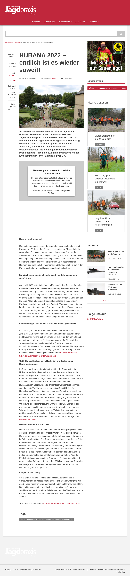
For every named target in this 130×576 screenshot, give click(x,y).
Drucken (12, 76)
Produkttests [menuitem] (64, 22)
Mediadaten (120, 572)
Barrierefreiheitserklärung (114, 569)
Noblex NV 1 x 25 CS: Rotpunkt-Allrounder (115, 287)
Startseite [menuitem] (36, 22)
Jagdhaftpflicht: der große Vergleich (105, 137)
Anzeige (18, 43)
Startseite (9, 43)
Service (100, 144)
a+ (14, 80)
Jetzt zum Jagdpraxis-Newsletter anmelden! (107, 88)
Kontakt (93, 569)
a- (11, 81)
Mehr (105, 301)
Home (100, 569)
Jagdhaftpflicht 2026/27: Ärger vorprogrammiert (103, 221)
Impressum (59, 569)
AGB (67, 569)
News (98, 187)
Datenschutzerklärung (80, 569)
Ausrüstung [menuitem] (49, 22)
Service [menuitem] (93, 22)
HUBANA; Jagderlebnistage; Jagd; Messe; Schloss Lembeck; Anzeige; (46, 519)
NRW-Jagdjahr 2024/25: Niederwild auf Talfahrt (105, 178)
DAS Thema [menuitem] (80, 22)
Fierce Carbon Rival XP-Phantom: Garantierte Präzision (116, 271)
